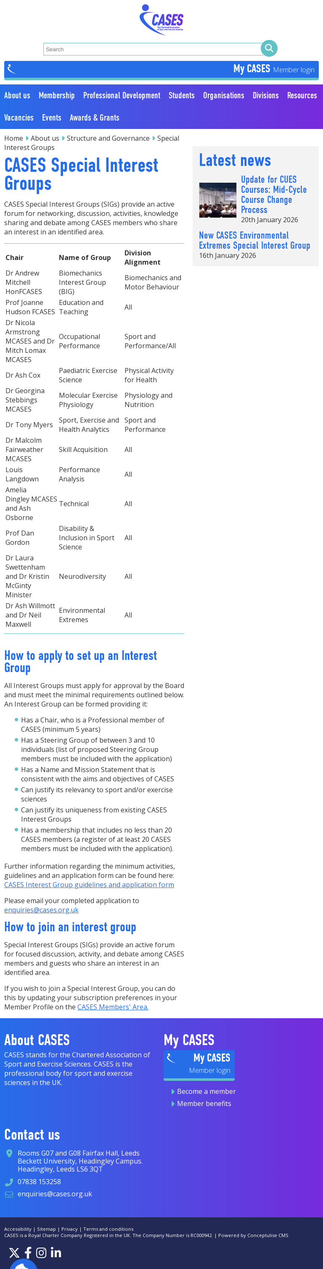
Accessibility (18, 1229)
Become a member (206, 1091)
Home (13, 138)
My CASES (253, 68)
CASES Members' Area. (112, 1007)
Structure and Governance (108, 138)
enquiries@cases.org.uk (41, 909)
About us (45, 138)
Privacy (69, 1229)
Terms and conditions (108, 1229)
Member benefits (204, 1103)
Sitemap (46, 1229)
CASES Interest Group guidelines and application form (89, 884)
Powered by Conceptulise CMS (253, 1235)
